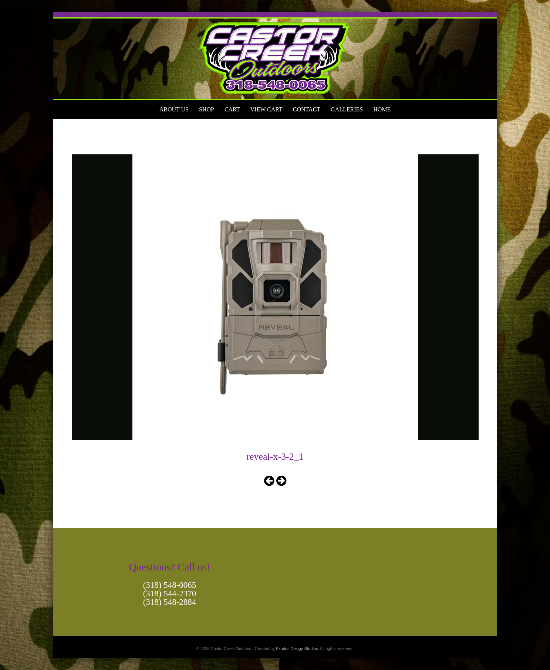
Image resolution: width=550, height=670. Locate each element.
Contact (306, 109)
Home (382, 109)
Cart (232, 109)
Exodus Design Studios (297, 648)
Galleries (347, 109)
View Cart (266, 109)
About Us (174, 109)
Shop (206, 109)
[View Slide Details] (275, 56)
